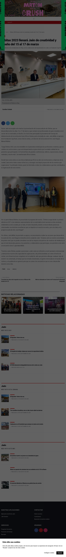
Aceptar (60, 553)
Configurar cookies (49, 553)
